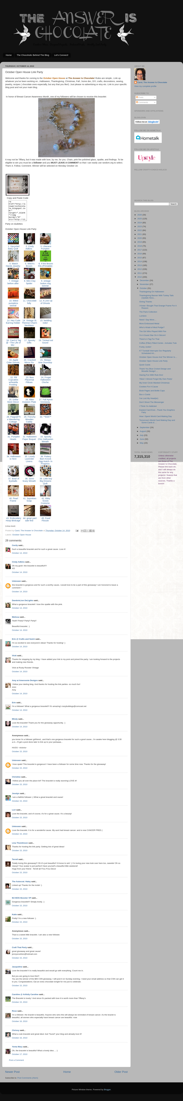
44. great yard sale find (29, 523)
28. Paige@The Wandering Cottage (13, 423)
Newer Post (12, 1075)
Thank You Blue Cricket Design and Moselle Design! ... (155, 370)
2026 (139, 215)
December (144, 280)
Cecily (15, 549)
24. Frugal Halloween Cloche (45, 383)
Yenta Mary (17, 1051)
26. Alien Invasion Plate (29, 404)
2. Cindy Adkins (29, 251)
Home (9, 55)
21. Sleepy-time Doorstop (45, 365)
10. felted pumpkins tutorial (13, 307)
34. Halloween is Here (13, 461)
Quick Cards (144, 365)
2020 (139, 238)
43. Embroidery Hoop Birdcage (13, 523)
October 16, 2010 (19, 1025)
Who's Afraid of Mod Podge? (152, 327)
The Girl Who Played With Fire (152, 331)
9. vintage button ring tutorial (45, 287)
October (143, 288)
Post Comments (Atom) (27, 1082)
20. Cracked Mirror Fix (29, 365)
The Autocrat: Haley (21, 885)
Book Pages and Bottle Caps (152, 391)
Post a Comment (16, 1064)
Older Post (121, 1075)
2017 (139, 250)
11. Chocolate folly (29, 306)
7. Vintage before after (13, 286)
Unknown (16, 585)
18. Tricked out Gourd (45, 345)
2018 (139, 246)
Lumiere (143, 316)
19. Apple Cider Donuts (13, 365)
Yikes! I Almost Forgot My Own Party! (155, 379)
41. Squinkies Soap (29, 503)
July (142, 435)
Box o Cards (144, 394)
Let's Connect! (61, 55)
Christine (16, 781)
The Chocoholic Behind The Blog (33, 55)
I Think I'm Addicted (148, 406)
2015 (139, 258)
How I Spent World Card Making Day (155, 416)
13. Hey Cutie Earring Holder (13, 325)
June (142, 439)
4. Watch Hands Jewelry (13, 268)
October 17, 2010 (19, 1058)
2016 (139, 254)
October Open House (21, 539)
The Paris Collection (148, 312)
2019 (139, 242)
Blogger (107, 1093)
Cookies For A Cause (148, 387)
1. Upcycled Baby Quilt (13, 251)
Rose (14, 1015)
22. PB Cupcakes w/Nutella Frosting (13, 385)
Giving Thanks (145, 302)
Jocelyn (15, 797)
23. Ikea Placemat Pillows (29, 383)
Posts (139, 97)
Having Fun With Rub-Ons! (151, 375)
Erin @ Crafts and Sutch (23, 643)
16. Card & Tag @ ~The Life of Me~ (13, 346)
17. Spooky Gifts (29, 345)
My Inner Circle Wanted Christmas (154, 383)
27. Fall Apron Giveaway (46, 404)
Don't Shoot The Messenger (151, 402)
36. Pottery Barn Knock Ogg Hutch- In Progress (45, 464)
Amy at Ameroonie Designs (25, 684)
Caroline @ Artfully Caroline (25, 998)
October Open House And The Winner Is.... (158, 357)
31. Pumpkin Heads (13, 441)
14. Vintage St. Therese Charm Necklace (29, 327)
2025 (139, 219)
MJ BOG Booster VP (21, 902)
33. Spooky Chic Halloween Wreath (45, 443)
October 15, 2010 (19, 755)
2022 (139, 230)
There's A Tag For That (149, 339)
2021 (139, 234)
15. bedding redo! (46, 325)
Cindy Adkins (18, 566)
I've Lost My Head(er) (148, 398)
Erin (14, 706)
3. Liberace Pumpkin (45, 251)
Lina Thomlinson (20, 847)
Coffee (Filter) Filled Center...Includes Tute (158, 343)
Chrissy (15, 1034)
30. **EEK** (45, 421)
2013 (139, 265)
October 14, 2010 (19, 557)
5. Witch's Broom (29, 268)
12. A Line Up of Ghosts (45, 306)
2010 (139, 277)
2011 (139, 273)
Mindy (15, 723)
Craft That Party (19, 951)
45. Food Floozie (45, 523)
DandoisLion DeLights (22, 604)
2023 (139, 226)
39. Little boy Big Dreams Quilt (45, 485)
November (144, 284)
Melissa (15, 621)
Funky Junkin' (145, 347)
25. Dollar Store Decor (13, 404)
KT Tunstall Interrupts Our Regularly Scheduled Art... (155, 352)
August (143, 431)
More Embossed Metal (149, 323)
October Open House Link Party (153, 361)
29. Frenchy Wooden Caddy (29, 423)
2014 (139, 261)
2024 (139, 223)
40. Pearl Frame (13, 503)
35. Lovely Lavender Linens (29, 462)
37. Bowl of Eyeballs (13, 483)
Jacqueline (17, 971)
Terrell (15, 863)
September (145, 427)
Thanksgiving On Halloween (151, 292)
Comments (142, 102)
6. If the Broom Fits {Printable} (45, 268)
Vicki (14, 659)
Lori (14, 814)
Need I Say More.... (147, 320)
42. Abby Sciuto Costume (45, 504)
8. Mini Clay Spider (29, 286)
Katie (14, 918)
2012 (139, 269)
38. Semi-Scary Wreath (29, 483)
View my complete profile (145, 86)
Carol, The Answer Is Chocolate (152, 82)
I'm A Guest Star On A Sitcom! (152, 335)
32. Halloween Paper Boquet (29, 441)
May (142, 443)
